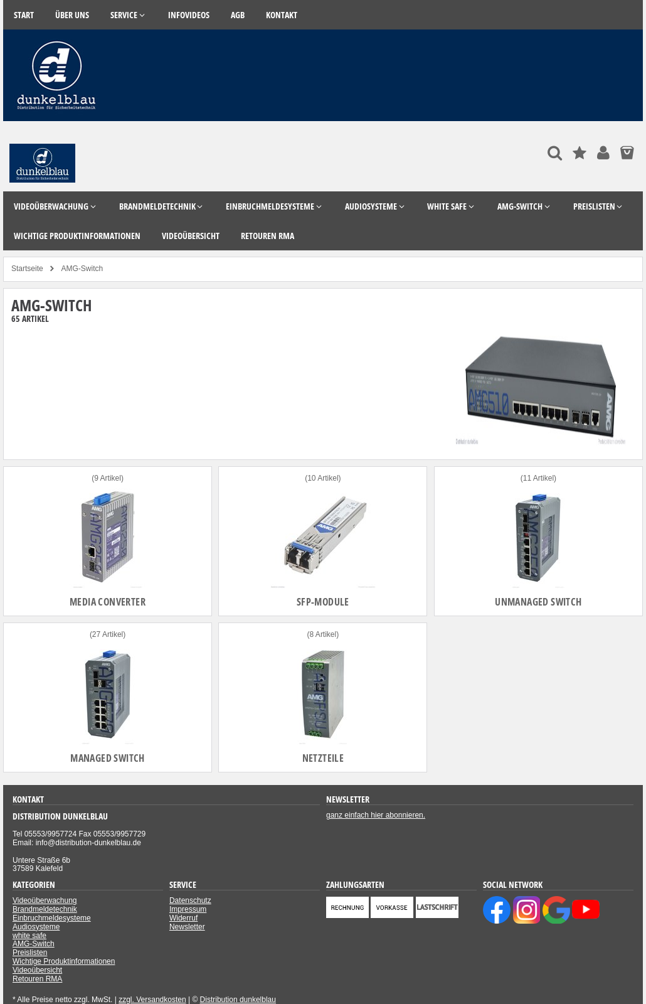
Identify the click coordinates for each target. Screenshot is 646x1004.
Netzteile (323, 758)
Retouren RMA (37, 979)
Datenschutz (190, 900)
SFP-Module (323, 601)
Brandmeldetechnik (45, 909)
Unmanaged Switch (538, 601)
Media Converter (108, 601)
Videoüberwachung (45, 900)
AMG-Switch (34, 943)
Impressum (187, 909)
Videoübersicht (37, 970)
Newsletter (187, 926)
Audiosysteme (36, 926)
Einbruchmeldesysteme (52, 918)
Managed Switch (107, 758)
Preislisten (30, 952)
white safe (29, 935)
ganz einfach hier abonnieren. (375, 815)
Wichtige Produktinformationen (64, 961)
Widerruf (183, 918)
